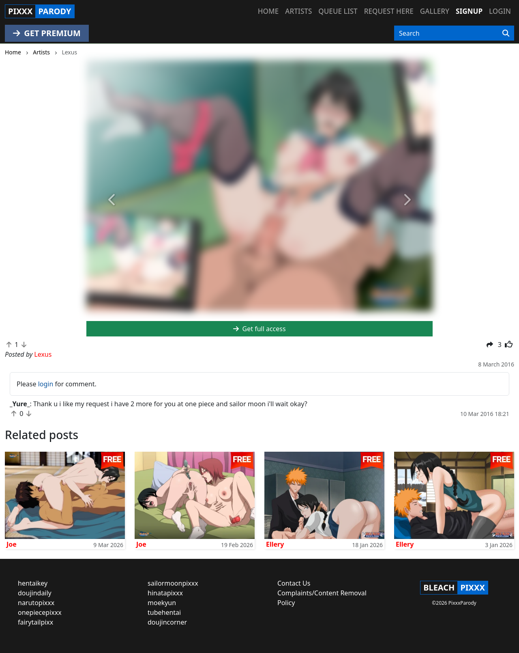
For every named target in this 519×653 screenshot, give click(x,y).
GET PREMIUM (47, 33)
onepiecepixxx (40, 612)
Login (500, 11)
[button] (112, 200)
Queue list (337, 11)
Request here (389, 11)
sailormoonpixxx (173, 583)
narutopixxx (36, 602)
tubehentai (164, 612)
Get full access (259, 328)
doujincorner (167, 622)
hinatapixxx (165, 592)
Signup (469, 11)
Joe (11, 544)
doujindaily (34, 592)
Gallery (434, 11)
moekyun (162, 602)
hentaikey (32, 583)
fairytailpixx (35, 622)
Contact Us (293, 583)
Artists (298, 11)
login (46, 383)
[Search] (506, 33)
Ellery (275, 544)
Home (268, 11)
